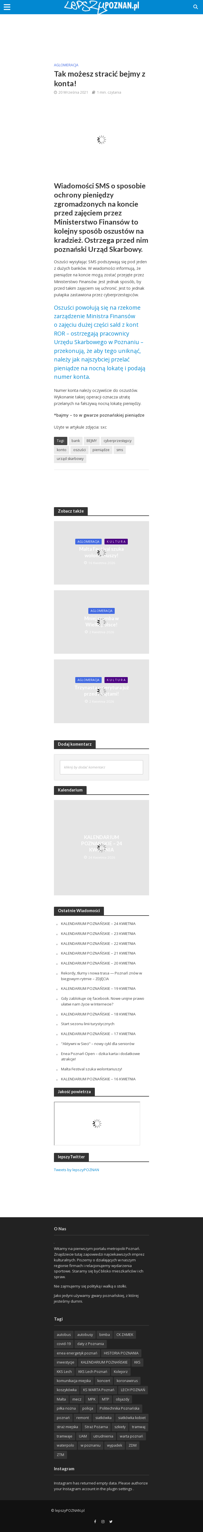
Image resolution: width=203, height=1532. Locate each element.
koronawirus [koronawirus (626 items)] (127, 1380)
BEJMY (92, 440)
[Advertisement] (101, 34)
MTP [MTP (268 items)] (105, 1399)
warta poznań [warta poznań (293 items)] (131, 1436)
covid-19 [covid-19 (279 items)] (64, 1343)
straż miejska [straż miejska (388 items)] (67, 1426)
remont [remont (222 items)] (82, 1417)
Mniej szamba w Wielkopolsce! (101, 621)
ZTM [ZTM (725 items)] (60, 1454)
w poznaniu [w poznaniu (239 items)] (91, 1445)
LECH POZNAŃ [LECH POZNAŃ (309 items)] (133, 1389)
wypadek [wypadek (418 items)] (114, 1445)
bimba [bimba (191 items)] (104, 1334)
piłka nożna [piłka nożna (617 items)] (66, 1408)
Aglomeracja (66, 65)
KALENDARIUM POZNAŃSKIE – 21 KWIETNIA (98, 953)
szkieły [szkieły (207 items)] (119, 1426)
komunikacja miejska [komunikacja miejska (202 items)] (74, 1380)
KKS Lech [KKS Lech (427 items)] (64, 1371)
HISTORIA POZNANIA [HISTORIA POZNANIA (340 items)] (121, 1353)
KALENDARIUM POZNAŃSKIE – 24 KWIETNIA (101, 843)
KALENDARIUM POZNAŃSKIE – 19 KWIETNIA (98, 988)
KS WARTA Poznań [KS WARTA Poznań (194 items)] (98, 1389)
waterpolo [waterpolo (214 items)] (65, 1445)
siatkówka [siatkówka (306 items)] (103, 1417)
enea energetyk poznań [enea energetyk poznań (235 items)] (77, 1353)
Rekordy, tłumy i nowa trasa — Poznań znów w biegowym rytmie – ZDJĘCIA (101, 975)
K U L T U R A (116, 542)
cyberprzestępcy (117, 440)
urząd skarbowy (70, 458)
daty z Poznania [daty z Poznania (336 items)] (90, 1343)
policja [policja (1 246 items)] (87, 1408)
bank (76, 440)
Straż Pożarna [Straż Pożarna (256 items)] (96, 1426)
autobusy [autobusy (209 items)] (85, 1334)
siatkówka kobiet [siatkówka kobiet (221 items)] (132, 1417)
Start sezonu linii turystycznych (87, 1023)
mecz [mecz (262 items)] (76, 1399)
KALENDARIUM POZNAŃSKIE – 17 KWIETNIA (98, 1033)
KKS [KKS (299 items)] (137, 1362)
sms (119, 449)
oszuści (79, 449)
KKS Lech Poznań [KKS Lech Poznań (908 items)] (92, 1371)
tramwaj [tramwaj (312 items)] (138, 1426)
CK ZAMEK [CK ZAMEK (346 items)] (124, 1334)
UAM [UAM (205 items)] (83, 1436)
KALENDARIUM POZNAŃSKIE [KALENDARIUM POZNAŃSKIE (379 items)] (104, 1362)
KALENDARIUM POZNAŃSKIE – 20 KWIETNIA (98, 963)
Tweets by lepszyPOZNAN (76, 1169)
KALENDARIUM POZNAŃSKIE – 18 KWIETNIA (98, 1014)
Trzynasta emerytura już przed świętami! (101, 690)
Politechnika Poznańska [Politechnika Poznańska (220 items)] (119, 1408)
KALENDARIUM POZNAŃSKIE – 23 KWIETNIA (98, 933)
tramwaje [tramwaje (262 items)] (64, 1436)
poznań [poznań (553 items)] (63, 1417)
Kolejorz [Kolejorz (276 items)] (121, 1371)
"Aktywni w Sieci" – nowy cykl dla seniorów (97, 1043)
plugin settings (120, 1488)
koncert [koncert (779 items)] (103, 1380)
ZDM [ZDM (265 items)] (133, 1445)
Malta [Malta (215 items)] (61, 1399)
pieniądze (101, 449)
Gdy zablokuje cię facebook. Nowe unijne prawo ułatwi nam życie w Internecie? (102, 1001)
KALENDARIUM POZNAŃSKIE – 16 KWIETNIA (98, 1078)
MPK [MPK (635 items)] (91, 1399)
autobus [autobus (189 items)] (64, 1334)
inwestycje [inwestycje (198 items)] (65, 1362)
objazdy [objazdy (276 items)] (122, 1399)
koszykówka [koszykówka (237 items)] (67, 1389)
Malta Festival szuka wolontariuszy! (101, 552)
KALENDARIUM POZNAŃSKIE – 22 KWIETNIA (98, 943)
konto (61, 449)
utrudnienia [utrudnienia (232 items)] (103, 1436)
